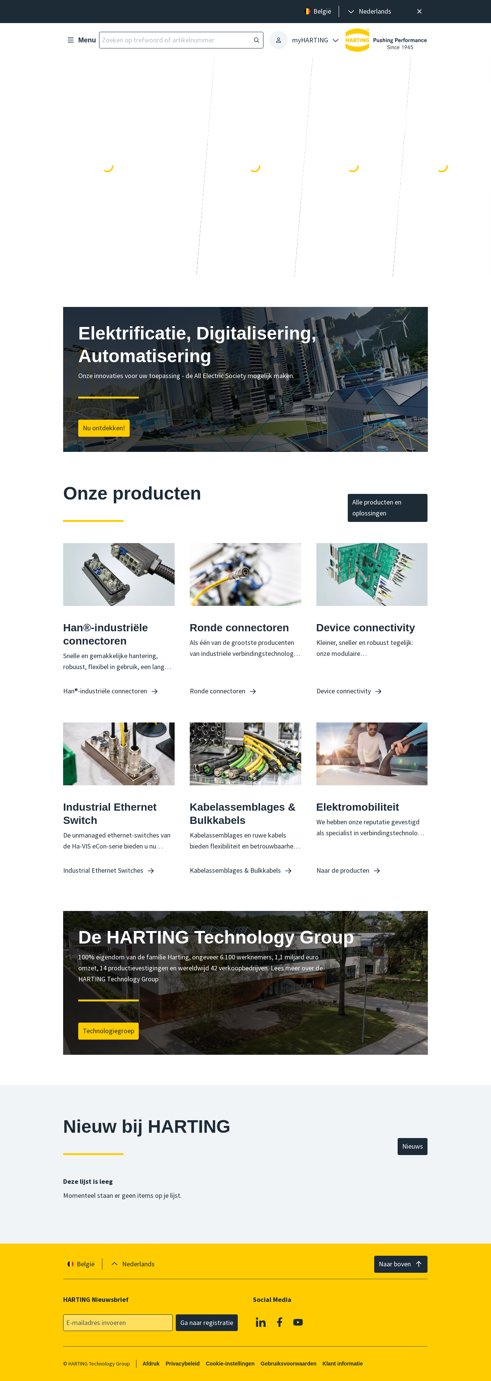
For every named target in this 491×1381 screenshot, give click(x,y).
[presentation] (369, 11)
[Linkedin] (261, 1322)
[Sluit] (419, 11)
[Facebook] (280, 1322)
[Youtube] (299, 1322)
